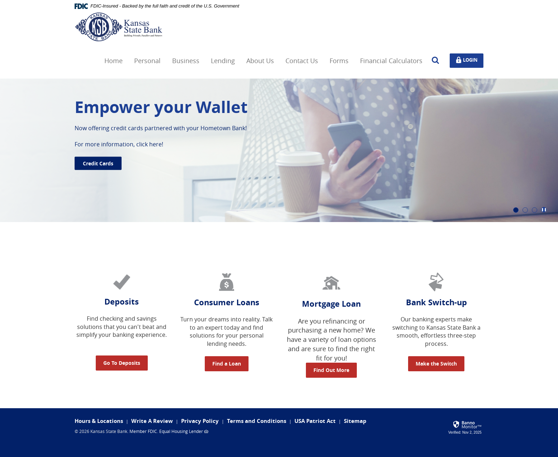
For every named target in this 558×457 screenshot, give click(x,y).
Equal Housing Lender (181, 431)
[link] (465, 426)
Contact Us (301, 60)
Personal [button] (147, 60)
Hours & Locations (99, 421)
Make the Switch (436, 363)
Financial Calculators (391, 60)
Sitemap (355, 421)
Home (113, 60)
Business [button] (185, 60)
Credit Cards (98, 163)
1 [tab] (516, 210)
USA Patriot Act (315, 421)
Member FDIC (143, 431)
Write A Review (152, 421)
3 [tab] (534, 210)
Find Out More (331, 370)
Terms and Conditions (256, 421)
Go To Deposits (121, 362)
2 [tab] (525, 210)
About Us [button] (260, 60)
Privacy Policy (200, 421)
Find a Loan (226, 363)
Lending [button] (223, 60)
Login (468, 60)
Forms (339, 60)
